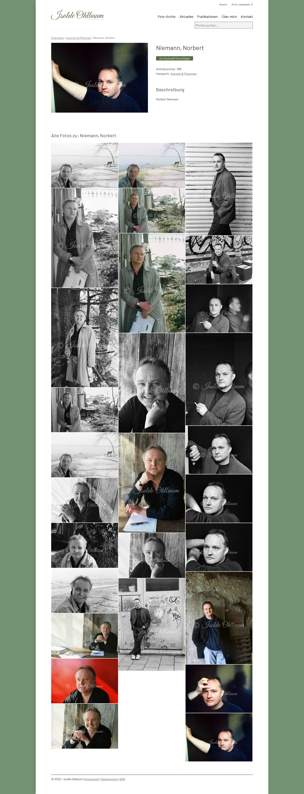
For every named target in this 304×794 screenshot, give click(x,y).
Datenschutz (109, 779)
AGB (122, 779)
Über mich (229, 16)
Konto (223, 4)
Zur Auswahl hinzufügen (174, 58)
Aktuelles (186, 16)
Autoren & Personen (78, 38)
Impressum (92, 779)
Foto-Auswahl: (242, 4)
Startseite (57, 38)
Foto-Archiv (167, 16)
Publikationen (207, 16)
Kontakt (247, 16)
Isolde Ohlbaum (77, 16)
